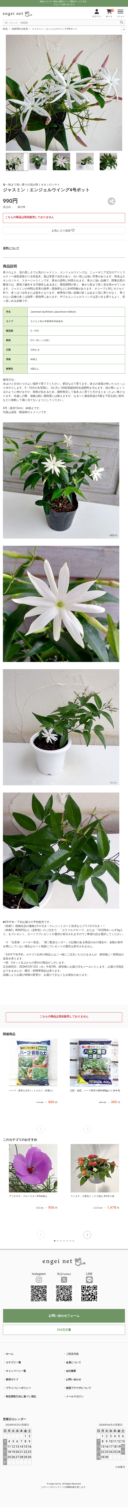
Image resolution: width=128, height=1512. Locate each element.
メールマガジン (75, 1396)
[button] (87, 1235)
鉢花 (5, 29)
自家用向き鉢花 (20, 29)
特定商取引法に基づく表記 (21, 1396)
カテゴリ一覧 (13, 1362)
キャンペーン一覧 (16, 1370)
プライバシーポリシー (18, 1388)
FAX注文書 (64, 1329)
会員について (73, 1362)
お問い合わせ (73, 1379)
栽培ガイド (12, 1379)
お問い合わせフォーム (64, 1316)
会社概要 (71, 1370)
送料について (11, 248)
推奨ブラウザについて (78, 1388)
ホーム (9, 1353)
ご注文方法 (72, 1353)
